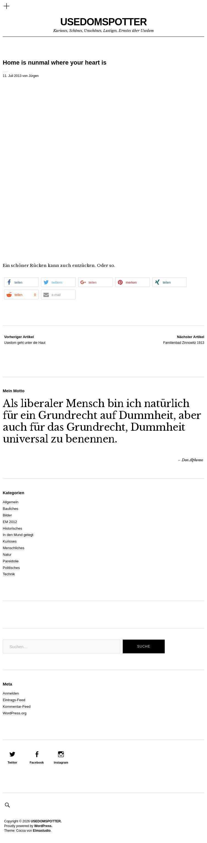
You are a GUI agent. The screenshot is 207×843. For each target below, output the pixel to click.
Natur (7, 554)
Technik (9, 574)
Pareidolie (11, 561)
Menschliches (13, 548)
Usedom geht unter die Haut (24, 339)
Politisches (11, 568)
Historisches (12, 528)
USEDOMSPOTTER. (46, 821)
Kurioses (10, 541)
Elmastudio (42, 831)
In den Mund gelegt (18, 535)
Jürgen (34, 76)
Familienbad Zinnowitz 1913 (183, 339)
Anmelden (11, 693)
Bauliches (10, 509)
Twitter (12, 762)
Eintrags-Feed (14, 700)
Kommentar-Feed (16, 706)
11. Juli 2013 (12, 76)
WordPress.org (14, 713)
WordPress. (43, 826)
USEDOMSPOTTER (103, 21)
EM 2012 (10, 522)
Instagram (61, 762)
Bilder (7, 515)
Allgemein (10, 502)
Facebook (37, 762)
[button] (21, 282)
